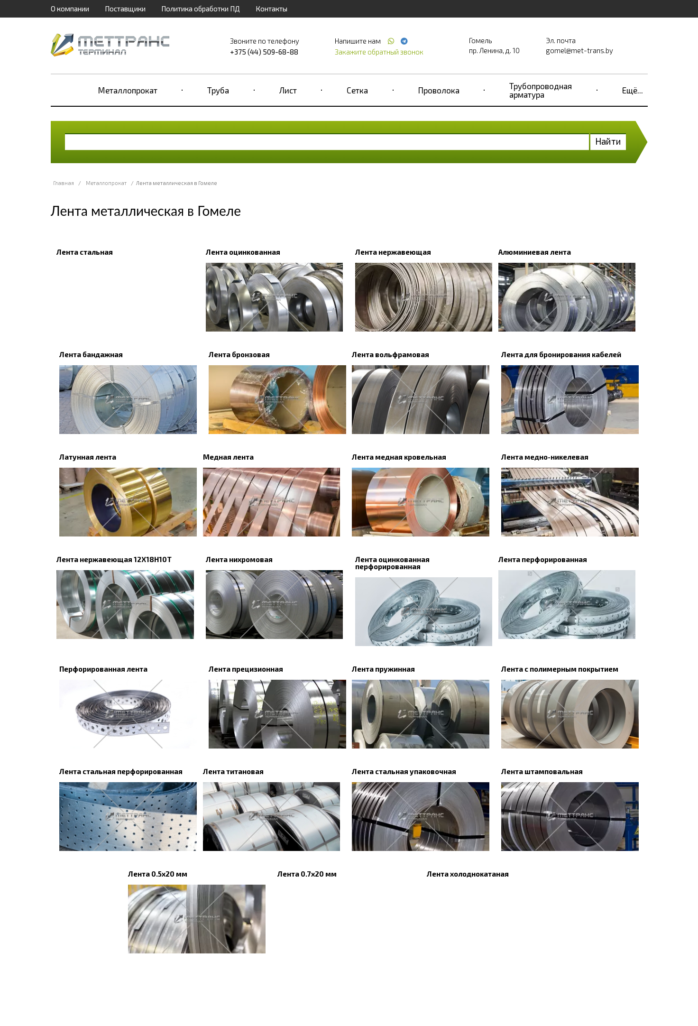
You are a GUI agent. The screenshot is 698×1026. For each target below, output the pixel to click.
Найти (608, 141)
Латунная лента (87, 457)
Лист (288, 90)
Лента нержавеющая (393, 252)
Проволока (438, 90)
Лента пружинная (383, 669)
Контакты (271, 8)
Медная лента (228, 457)
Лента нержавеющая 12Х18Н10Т (114, 559)
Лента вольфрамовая (390, 354)
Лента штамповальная (542, 771)
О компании (70, 8)
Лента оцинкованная (243, 252)
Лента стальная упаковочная (404, 771)
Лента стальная (84, 252)
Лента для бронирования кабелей (561, 354)
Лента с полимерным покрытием (559, 669)
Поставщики (125, 8)
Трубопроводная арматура (540, 90)
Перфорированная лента (103, 669)
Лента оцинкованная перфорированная (392, 563)
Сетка (357, 90)
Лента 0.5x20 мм (157, 873)
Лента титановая (233, 771)
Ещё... (632, 90)
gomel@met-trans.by (579, 50)
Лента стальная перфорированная (121, 771)
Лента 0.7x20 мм (307, 873)
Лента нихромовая (239, 559)
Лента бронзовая (239, 354)
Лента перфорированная (542, 559)
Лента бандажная (91, 354)
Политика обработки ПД (200, 8)
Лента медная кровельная (399, 457)
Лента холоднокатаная (468, 873)
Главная (63, 183)
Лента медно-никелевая (544, 457)
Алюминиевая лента (534, 252)
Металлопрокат (127, 90)
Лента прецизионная (246, 669)
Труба (218, 90)
